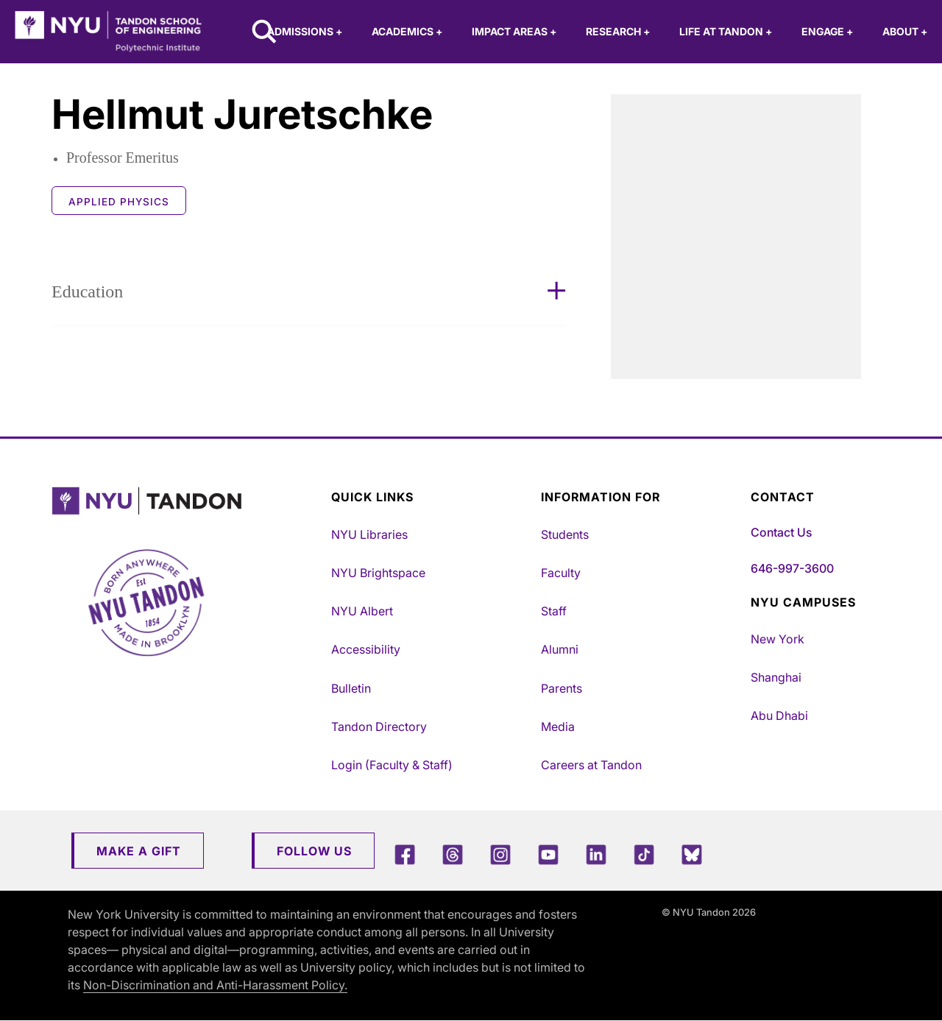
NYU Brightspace (378, 572)
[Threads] (452, 854)
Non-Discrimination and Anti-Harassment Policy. (215, 985)
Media (558, 726)
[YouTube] (548, 854)
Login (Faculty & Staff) (392, 764)
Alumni (559, 649)
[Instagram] (500, 854)
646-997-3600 (792, 568)
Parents (561, 688)
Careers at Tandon (591, 764)
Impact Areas (514, 31)
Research (618, 31)
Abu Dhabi (779, 715)
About (904, 31)
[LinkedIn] (596, 854)
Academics (407, 31)
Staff (554, 611)
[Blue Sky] (692, 854)
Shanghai (776, 677)
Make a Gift (138, 851)
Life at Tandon (725, 31)
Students (565, 534)
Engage (827, 31)
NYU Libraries (369, 534)
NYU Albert (362, 611)
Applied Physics (118, 202)
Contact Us (781, 532)
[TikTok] (644, 854)
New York (777, 639)
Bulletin (351, 688)
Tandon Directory (379, 726)
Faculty (561, 572)
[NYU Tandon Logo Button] (188, 501)
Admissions (304, 31)
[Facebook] (405, 854)
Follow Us (314, 851)
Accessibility (365, 649)
